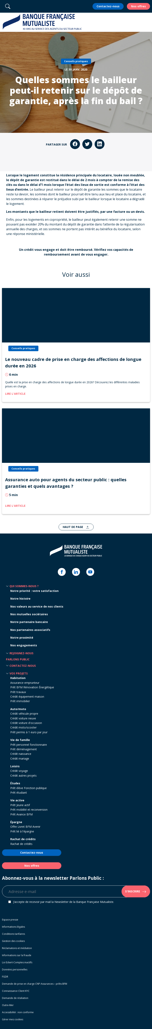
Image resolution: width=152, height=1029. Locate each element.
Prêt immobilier (20, 701)
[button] (146, 22)
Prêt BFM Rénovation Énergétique (32, 687)
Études (15, 783)
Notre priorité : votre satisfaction (34, 591)
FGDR (5, 976)
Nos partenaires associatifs (30, 630)
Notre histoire (20, 598)
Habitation (18, 678)
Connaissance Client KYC (15, 991)
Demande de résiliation (15, 998)
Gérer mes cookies (12, 1019)
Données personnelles (14, 969)
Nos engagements (23, 645)
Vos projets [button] (19, 673)
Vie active (17, 800)
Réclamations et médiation (17, 948)
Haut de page (73, 527)
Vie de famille (20, 740)
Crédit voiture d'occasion (26, 723)
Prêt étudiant (18, 792)
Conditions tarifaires (13, 934)
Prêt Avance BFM (21, 814)
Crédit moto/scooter (23, 727)
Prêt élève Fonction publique (28, 788)
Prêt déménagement (23, 749)
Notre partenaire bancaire (29, 622)
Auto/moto (18, 709)
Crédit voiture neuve (23, 718)
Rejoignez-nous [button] (21, 653)
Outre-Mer (8, 1005)
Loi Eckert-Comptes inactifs (17, 962)
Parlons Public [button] (17, 659)
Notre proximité (21, 637)
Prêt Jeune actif (20, 805)
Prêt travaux (18, 692)
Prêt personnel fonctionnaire (28, 745)
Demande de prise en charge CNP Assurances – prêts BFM (34, 983)
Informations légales (13, 926)
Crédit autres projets (23, 775)
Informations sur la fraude (16, 955)
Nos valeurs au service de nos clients (36, 606)
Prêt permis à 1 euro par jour (29, 732)
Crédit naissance (20, 754)
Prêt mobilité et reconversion (29, 809)
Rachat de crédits (23, 839)
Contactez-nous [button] (23, 666)
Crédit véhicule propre (24, 713)
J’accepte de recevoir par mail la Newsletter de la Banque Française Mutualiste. (63, 902)
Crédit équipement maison (27, 696)
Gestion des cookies (13, 941)
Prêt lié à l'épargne (22, 831)
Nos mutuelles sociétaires (29, 614)
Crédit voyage (19, 771)
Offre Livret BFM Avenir (25, 826)
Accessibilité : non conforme (18, 1012)
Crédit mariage (19, 758)
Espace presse (10, 919)
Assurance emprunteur (24, 683)
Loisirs (15, 766)
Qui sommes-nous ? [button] (24, 586)
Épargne (16, 822)
